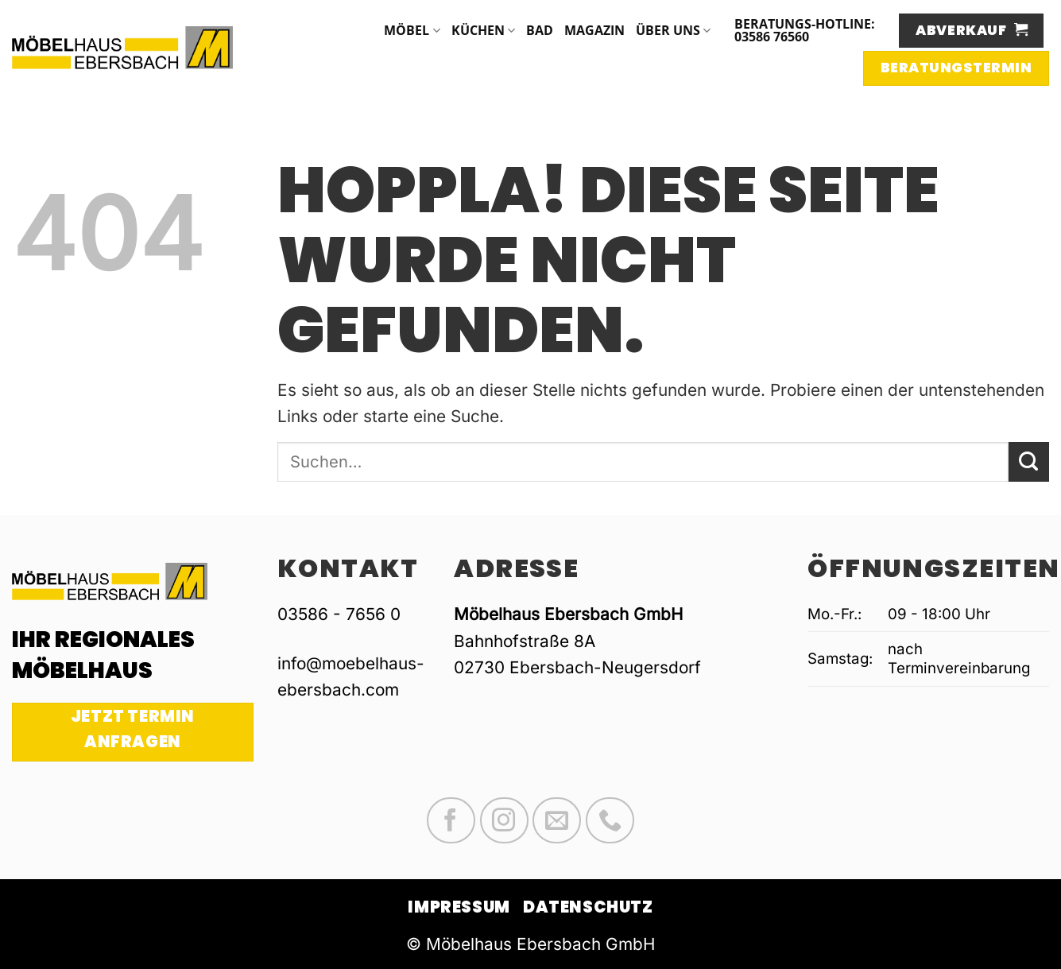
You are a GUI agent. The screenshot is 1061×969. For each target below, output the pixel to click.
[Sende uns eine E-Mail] (556, 820)
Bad (539, 30)
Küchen (483, 30)
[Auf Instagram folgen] (504, 820)
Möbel (412, 30)
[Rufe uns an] (610, 820)
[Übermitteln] (1029, 462)
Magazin (594, 30)
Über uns (673, 30)
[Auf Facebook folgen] (451, 820)
